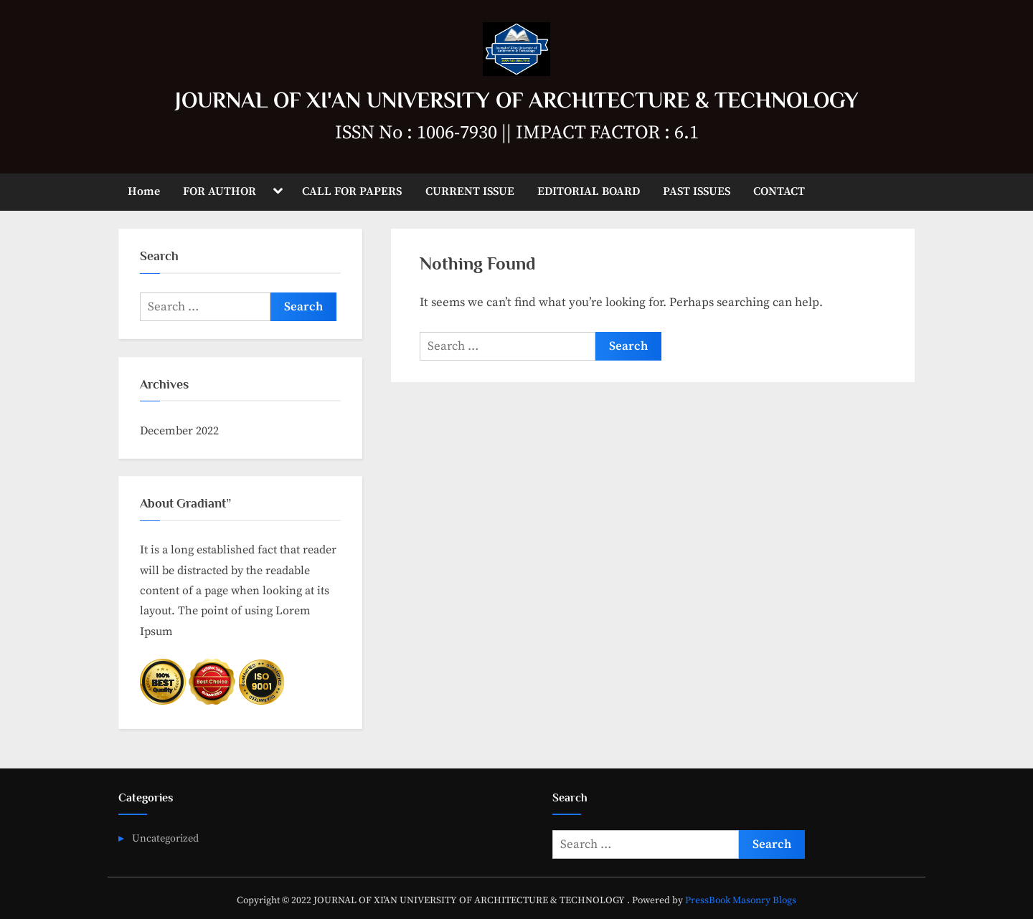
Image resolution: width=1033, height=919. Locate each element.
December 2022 (179, 431)
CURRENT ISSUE (469, 191)
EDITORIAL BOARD (588, 191)
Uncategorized (165, 838)
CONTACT (779, 191)
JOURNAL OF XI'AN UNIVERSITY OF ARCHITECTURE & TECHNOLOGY (517, 100)
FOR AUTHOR (219, 191)
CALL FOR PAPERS (352, 191)
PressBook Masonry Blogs (740, 901)
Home (144, 191)
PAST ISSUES (696, 191)
